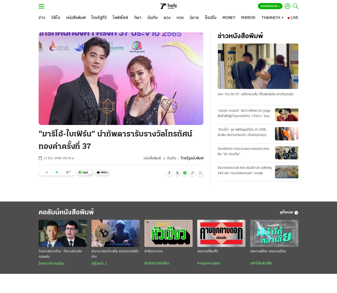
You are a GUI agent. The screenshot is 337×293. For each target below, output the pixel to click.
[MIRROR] (248, 18)
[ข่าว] (42, 18)
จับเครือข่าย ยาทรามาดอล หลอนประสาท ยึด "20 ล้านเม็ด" (243, 151)
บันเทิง (171, 158)
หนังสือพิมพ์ (152, 158)
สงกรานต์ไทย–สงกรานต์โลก (268, 251)
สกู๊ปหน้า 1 (99, 264)
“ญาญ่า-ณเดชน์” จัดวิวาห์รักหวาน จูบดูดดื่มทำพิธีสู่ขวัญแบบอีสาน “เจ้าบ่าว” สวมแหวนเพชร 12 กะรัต (244, 114)
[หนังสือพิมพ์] (76, 18)
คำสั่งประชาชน (153, 251)
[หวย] (180, 18)
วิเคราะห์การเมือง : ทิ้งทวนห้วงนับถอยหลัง (60, 254)
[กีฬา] (137, 18)
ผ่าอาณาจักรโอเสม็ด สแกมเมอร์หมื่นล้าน (115, 254)
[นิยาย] (194, 18)
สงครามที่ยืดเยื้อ (207, 251)
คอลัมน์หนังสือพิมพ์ (66, 212)
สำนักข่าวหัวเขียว (156, 263)
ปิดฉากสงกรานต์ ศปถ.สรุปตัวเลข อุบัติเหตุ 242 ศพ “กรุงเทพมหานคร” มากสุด (244, 170)
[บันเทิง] (152, 18)
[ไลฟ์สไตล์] (120, 18)
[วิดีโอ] (55, 18)
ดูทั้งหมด (289, 213)
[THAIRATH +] (272, 18)
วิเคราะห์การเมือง (51, 264)
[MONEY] (229, 18)
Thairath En (270, 6)
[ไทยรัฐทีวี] (99, 18)
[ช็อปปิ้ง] (210, 18)
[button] (169, 173)
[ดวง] (167, 18)
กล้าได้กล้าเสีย (261, 263)
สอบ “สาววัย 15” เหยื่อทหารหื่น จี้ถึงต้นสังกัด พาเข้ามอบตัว (256, 94)
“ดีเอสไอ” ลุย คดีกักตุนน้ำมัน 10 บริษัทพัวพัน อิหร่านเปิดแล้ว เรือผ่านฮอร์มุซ (242, 132)
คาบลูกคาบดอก (208, 263)
